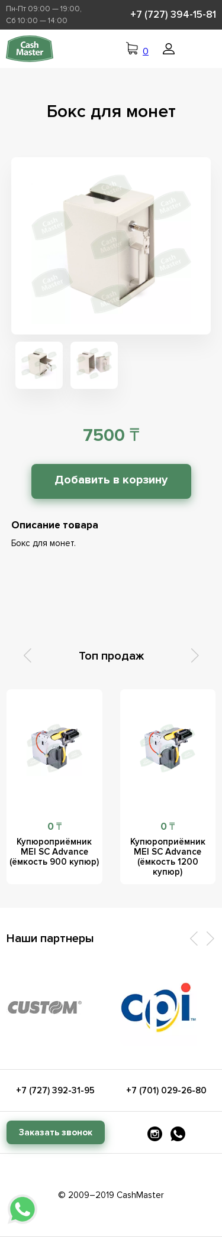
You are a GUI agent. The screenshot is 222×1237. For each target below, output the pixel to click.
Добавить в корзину (111, 480)
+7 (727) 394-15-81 (173, 14)
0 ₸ (54, 826)
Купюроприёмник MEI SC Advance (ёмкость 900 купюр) (54, 851)
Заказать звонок (55, 1132)
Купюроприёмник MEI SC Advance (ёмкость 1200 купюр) (167, 856)
